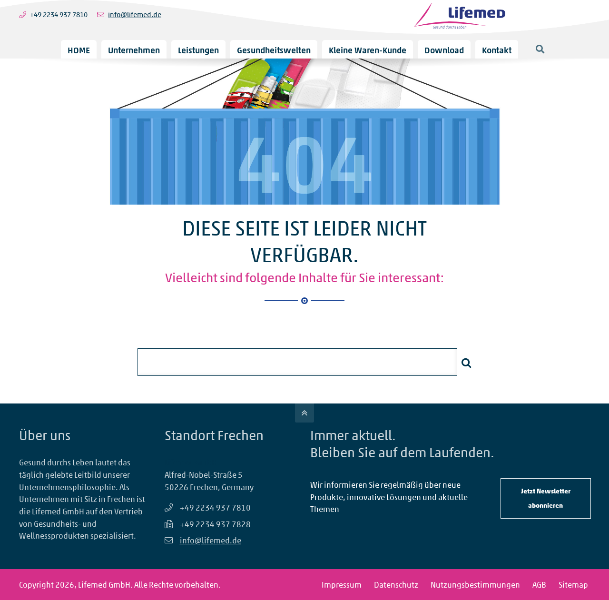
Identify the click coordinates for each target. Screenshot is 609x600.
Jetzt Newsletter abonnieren (545, 498)
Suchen (466, 362)
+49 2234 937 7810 (59, 14)
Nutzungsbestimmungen (475, 585)
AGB (539, 585)
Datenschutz (396, 585)
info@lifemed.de (134, 14)
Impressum (342, 585)
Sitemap (573, 585)
